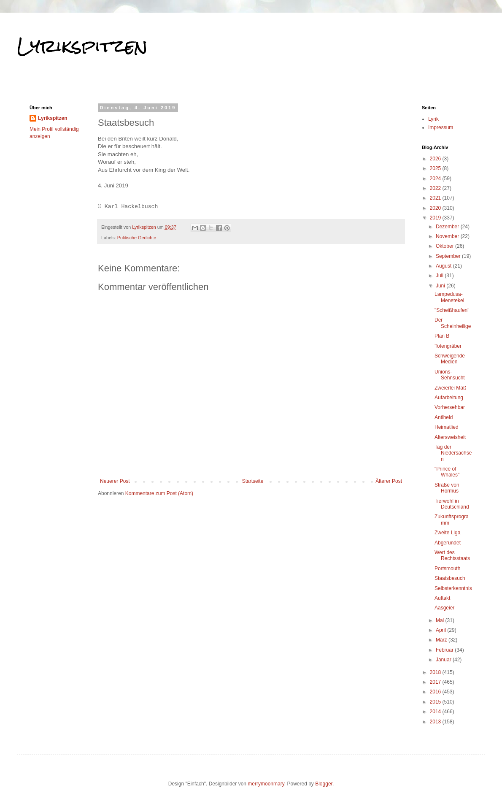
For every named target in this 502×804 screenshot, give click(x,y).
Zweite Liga (447, 533)
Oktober (445, 246)
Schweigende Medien (450, 359)
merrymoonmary (266, 784)
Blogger (323, 784)
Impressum (440, 127)
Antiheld (444, 417)
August (444, 266)
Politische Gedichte (136, 237)
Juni (441, 286)
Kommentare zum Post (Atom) (159, 493)
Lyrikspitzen (82, 46)
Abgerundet (448, 543)
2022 (436, 188)
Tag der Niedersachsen (453, 453)
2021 (436, 198)
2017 (436, 682)
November (448, 236)
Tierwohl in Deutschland (452, 504)
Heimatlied (447, 427)
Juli (440, 276)
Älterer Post (388, 481)
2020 (436, 208)
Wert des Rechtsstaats (452, 555)
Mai (440, 620)
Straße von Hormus (447, 488)
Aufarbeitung (449, 398)
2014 (436, 712)
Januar (444, 660)
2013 (436, 722)
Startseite (253, 481)
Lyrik (433, 119)
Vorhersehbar (450, 407)
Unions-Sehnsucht (450, 375)
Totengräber (448, 346)
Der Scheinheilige (453, 323)
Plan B (442, 336)
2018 (436, 672)
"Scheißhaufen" (452, 310)
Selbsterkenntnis (453, 588)
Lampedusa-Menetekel (449, 297)
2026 (436, 159)
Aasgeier (444, 608)
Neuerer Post (115, 481)
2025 (436, 168)
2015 (436, 702)
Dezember (448, 227)
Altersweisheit (450, 437)
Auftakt (442, 598)
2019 (436, 218)
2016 (436, 692)
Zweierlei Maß (450, 388)
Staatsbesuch (450, 578)
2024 (436, 178)
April (441, 630)
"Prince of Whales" (447, 472)
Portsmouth (447, 568)
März (442, 640)
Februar (445, 650)
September (449, 256)
